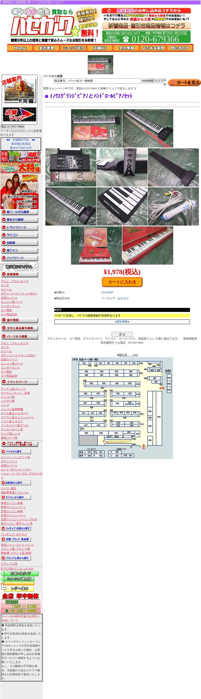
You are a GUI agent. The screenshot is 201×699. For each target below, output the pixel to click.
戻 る (122, 334)
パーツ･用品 (8, 488)
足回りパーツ (9, 298)
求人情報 (127, 48)
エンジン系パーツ (12, 302)
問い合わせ (180, 48)
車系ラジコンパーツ (13, 507)
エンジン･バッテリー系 (15, 457)
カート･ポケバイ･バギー (16, 469)
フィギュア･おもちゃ (14, 534)
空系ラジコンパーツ (13, 515)
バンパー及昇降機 (12, 409)
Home (20, 48)
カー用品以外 (9, 314)
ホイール (6, 290)
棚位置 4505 (128, 355)
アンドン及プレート (13, 388)
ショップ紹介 (74, 48)
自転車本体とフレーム (14, 492)
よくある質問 (153, 48)
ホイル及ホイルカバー (14, 413)
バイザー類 (8, 401)
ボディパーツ (9, 461)
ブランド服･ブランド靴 (15, 548)
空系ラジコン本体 (12, 511)
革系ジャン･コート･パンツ (17, 544)
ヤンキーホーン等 (12, 429)
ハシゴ (5, 405)
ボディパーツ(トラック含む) (19, 294)
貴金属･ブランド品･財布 (16, 553)
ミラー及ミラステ (12, 421)
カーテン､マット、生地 (15, 393)
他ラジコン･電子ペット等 (17, 523)
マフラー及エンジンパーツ (17, 417)
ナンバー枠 (8, 397)
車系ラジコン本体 (12, 503)
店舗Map (100, 48)
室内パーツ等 (9, 437)
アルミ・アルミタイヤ (14, 281)
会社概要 (47, 48)
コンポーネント (10, 306)
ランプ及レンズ (10, 433)
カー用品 (6, 310)
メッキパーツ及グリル (14, 425)
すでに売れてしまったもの (17, 568)
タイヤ (5, 285)
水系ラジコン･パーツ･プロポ (19, 519)
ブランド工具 (9, 563)
